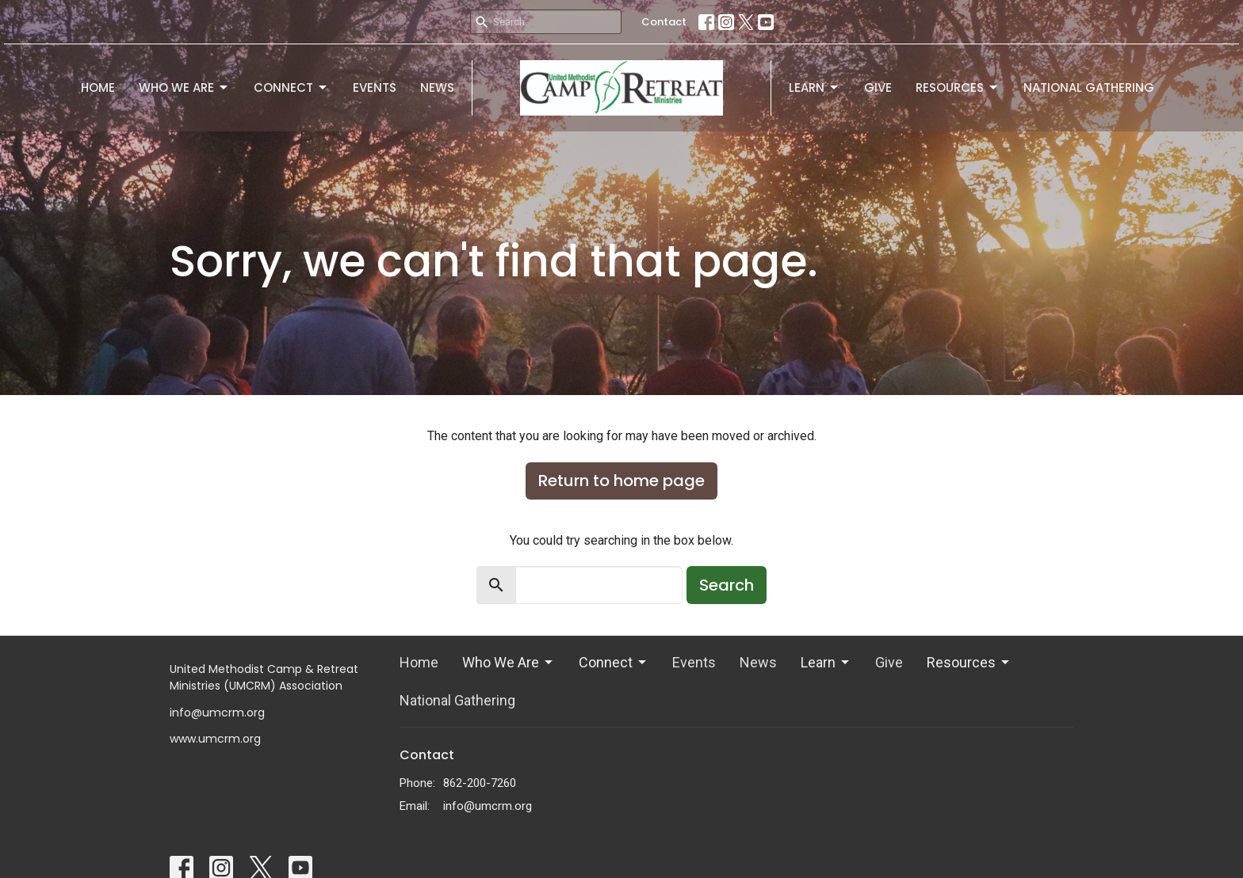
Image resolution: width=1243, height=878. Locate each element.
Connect (291, 87)
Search (726, 585)
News (437, 87)
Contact (664, 21)
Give (878, 87)
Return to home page (621, 480)
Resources (958, 87)
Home (98, 87)
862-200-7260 (479, 783)
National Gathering (1088, 87)
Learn (814, 87)
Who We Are (184, 87)
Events (374, 87)
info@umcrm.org (487, 806)
